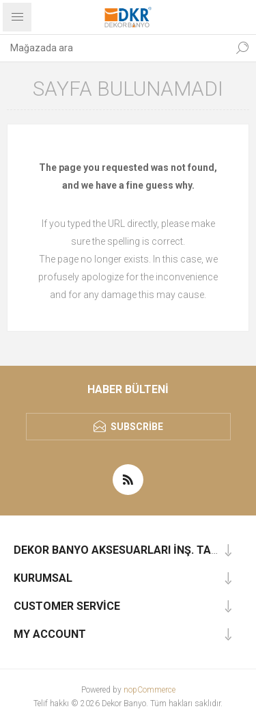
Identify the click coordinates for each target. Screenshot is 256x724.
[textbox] (114, 48)
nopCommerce (149, 690)
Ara (242, 48)
